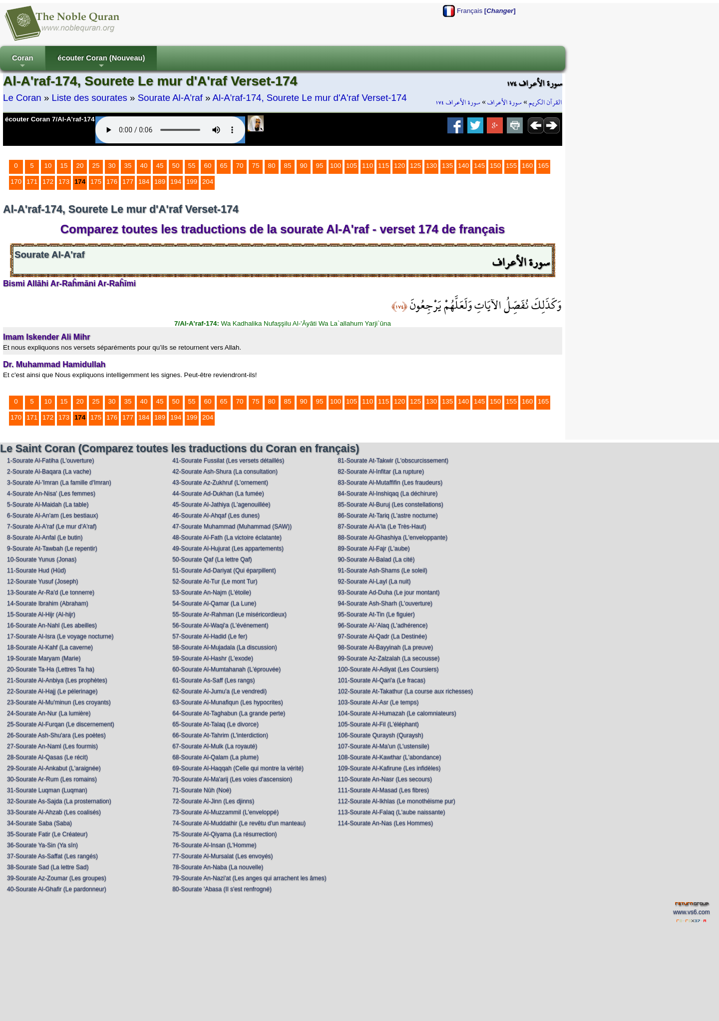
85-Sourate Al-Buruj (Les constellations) (390, 504)
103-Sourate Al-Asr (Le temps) (378, 702)
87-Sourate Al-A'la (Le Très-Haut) (382, 526)
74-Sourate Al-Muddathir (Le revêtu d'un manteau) (239, 823)
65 (224, 165)
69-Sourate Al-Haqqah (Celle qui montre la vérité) (238, 768)
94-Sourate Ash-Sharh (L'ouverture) (385, 603)
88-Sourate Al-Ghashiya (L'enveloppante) (392, 537)
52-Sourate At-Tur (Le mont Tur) (214, 581)
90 (304, 165)
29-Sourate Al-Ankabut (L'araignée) (54, 768)
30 (112, 165)
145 (479, 165)
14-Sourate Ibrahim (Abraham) (47, 603)
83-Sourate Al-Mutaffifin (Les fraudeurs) (390, 482)
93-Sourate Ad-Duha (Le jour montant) (388, 592)
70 (240, 165)
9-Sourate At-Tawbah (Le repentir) (52, 548)
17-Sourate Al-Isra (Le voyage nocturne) (60, 636)
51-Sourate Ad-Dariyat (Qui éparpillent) (224, 570)
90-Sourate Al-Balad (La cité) (376, 559)
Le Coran (22, 97)
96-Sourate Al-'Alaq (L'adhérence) (382, 625)
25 (96, 165)
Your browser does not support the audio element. (170, 129)
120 (399, 165)
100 (335, 165)
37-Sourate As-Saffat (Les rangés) (52, 856)
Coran (22, 62)
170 (15, 181)
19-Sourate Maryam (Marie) (43, 658)
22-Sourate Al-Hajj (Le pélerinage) (52, 691)
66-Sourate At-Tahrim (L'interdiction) (220, 735)
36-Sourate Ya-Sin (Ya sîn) (42, 845)
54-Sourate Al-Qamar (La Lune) (214, 603)
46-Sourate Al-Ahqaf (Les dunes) (216, 515)
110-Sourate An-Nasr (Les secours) (385, 779)
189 (159, 181)
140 (463, 165)
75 (256, 165)
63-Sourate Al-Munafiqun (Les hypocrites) (227, 702)
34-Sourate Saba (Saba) (39, 823)
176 (111, 181)
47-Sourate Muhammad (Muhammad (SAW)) (232, 526)
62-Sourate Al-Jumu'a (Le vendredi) (219, 691)
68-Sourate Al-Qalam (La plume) (215, 757)
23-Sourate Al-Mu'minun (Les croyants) (59, 702)
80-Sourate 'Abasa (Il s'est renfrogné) (222, 889)
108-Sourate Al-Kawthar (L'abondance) (389, 757)
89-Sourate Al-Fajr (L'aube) (373, 548)
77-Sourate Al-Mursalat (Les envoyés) (222, 856)
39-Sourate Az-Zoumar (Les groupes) (56, 878)
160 (527, 165)
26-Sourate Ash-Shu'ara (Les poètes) (56, 735)
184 (143, 181)
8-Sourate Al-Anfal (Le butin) (44, 537)
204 (207, 181)
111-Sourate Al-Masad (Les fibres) (383, 790)
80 (272, 165)
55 (192, 165)
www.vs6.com (691, 912)
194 (175, 181)
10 (48, 165)
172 (47, 181)
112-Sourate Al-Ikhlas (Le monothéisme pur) (396, 801)
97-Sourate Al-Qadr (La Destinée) (382, 636)
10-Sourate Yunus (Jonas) (41, 559)
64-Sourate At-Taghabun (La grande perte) (228, 713)
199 (191, 181)
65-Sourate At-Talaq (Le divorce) (215, 724)
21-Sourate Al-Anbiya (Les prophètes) (57, 680)
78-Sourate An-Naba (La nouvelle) (217, 867)
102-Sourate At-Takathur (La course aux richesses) (405, 691)
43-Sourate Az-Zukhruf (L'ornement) (220, 482)
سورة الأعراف (504, 102)
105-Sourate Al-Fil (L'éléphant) (378, 724)
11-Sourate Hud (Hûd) (36, 570)
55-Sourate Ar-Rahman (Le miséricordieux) (229, 614)
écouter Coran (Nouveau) (101, 62)
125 (415, 165)
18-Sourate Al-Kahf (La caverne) (50, 647)
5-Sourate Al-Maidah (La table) (47, 504)
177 (127, 181)
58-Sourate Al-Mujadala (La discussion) (224, 647)
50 (176, 165)
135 (447, 165)
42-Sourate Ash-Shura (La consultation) (225, 471)
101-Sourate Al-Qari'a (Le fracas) (381, 680)
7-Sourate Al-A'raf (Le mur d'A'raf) (52, 526)
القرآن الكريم (545, 102)
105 (351, 165)
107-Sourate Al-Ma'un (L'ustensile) (383, 746)
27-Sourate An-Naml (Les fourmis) (52, 746)
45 (160, 165)
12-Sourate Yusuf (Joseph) (42, 581)
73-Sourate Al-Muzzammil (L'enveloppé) (225, 812)
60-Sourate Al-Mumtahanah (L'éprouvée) (226, 669)
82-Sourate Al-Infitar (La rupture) (381, 471)
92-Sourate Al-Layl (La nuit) (374, 581)
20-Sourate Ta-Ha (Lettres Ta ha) (50, 669)
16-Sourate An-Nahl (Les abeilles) (52, 625)
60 (208, 165)
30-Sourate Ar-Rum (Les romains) (52, 779)
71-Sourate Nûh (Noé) (201, 790)
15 (64, 165)
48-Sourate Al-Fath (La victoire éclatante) (227, 537)
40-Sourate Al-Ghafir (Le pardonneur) (56, 889)
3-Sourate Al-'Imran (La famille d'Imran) (59, 482)
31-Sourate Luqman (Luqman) (47, 790)
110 (367, 165)
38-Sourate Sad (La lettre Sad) (47, 867)
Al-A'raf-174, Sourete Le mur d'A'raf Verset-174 (309, 97)
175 (95, 181)
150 (495, 165)
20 (80, 165)
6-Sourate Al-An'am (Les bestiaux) (52, 515)
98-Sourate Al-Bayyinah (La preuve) (385, 647)
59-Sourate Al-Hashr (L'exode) (212, 658)
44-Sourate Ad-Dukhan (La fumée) (218, 493)
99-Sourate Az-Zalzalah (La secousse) (388, 658)
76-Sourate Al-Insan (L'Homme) (214, 845)
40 (144, 165)
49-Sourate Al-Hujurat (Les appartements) (228, 548)
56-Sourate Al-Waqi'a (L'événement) (220, 625)
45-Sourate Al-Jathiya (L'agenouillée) (221, 504)
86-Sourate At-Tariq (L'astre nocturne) (387, 515)
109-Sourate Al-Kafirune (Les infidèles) (389, 768)
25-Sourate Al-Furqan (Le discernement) (60, 724)
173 (63, 181)
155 (511, 165)
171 (31, 181)
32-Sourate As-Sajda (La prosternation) (59, 801)
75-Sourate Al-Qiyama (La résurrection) (224, 834)
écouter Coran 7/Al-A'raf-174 (49, 119)
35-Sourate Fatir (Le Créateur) (47, 834)
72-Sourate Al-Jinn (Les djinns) (213, 801)
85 (288, 165)
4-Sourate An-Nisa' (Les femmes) (51, 493)
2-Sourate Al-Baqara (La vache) (49, 471)
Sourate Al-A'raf (170, 97)
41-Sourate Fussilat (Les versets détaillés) (228, 460)
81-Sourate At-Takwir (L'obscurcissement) (393, 460)
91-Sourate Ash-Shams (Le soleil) (382, 570)
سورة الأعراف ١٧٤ (457, 102)
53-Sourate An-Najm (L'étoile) (211, 592)
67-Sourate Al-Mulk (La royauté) (214, 746)
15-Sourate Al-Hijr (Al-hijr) (41, 614)
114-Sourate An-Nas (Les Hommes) (385, 823)
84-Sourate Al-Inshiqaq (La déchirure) (387, 493)
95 (320, 165)
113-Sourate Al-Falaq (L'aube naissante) (391, 812)
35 (128, 165)
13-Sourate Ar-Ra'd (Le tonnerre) (50, 592)
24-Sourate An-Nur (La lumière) (48, 713)
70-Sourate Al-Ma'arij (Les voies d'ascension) (232, 779)
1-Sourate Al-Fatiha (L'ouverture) (50, 460)
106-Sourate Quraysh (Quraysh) (380, 735)
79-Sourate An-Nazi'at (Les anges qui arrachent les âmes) (249, 878)
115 (383, 165)
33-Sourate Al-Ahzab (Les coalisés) (54, 812)
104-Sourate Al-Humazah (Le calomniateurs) (397, 713)
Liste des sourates (89, 97)
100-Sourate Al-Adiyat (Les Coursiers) (388, 669)
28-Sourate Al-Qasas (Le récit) (47, 757)
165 (543, 165)
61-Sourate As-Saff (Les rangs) (213, 680)
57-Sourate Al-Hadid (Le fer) (209, 636)
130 (431, 165)
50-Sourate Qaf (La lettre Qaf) (212, 559)
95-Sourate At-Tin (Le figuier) (376, 614)
